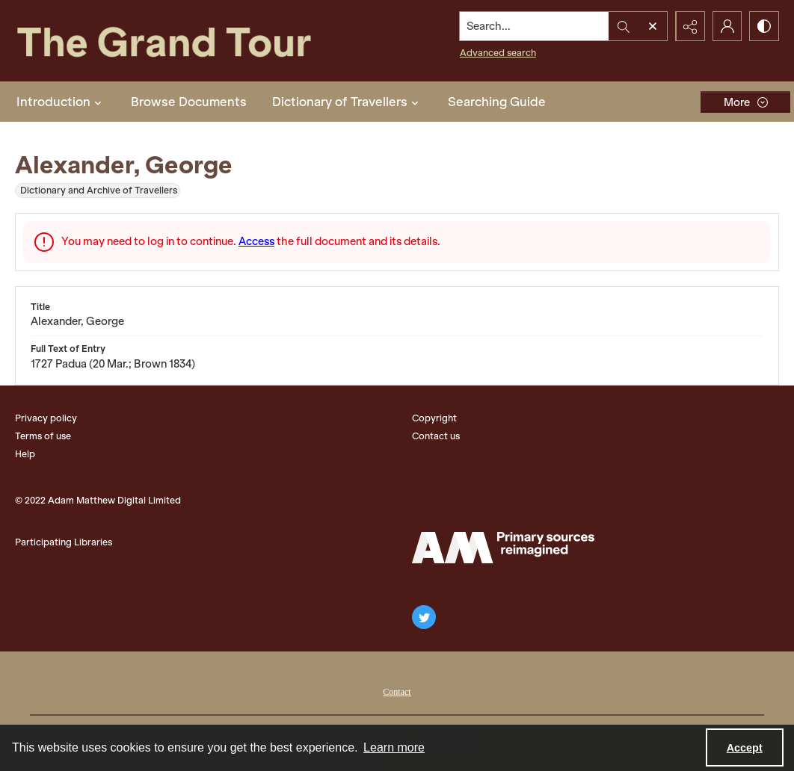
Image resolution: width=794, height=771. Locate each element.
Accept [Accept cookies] (745, 748)
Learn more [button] (394, 747)
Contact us (436, 436)
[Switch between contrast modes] (764, 26)
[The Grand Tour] (191, 40)
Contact (396, 692)
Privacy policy (46, 418)
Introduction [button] (60, 102)
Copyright (434, 418)
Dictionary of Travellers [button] (347, 102)
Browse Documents (189, 101)
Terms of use (43, 436)
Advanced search (497, 52)
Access (256, 241)
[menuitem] (396, 690)
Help (25, 453)
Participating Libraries (63, 542)
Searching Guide (497, 101)
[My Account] (727, 26)
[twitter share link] (424, 617)
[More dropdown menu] (745, 102)
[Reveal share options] (689, 26)
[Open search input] (652, 26)
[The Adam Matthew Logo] (503, 547)
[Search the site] (534, 26)
